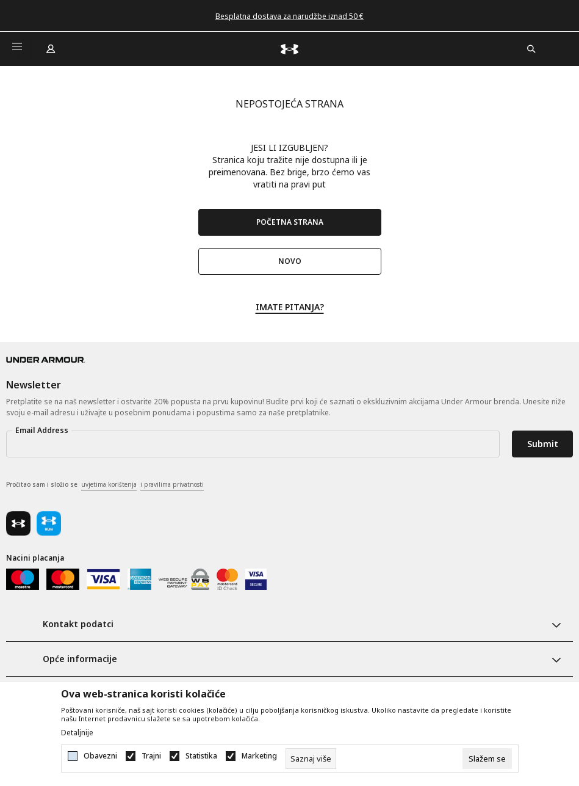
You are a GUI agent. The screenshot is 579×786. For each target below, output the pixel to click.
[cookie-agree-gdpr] (487, 758)
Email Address (41, 430)
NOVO (289, 261)
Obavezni (100, 756)
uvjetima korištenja (109, 484)
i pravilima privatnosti (172, 484)
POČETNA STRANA (289, 222)
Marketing (259, 756)
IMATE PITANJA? (290, 306)
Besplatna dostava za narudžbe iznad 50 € (289, 16)
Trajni (151, 756)
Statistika (201, 756)
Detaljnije (77, 733)
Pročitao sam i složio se (105, 485)
